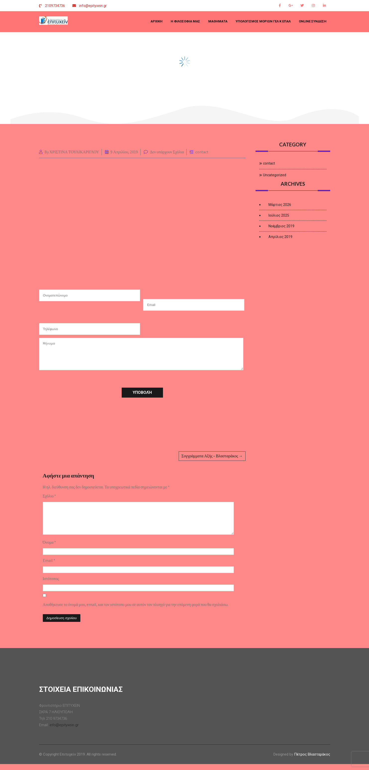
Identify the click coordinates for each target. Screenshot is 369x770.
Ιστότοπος (51, 584)
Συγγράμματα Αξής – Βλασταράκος (212, 456)
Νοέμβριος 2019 (281, 226)
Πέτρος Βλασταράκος (312, 760)
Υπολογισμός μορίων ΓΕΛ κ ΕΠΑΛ (263, 21)
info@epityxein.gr (93, 6)
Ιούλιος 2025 (278, 215)
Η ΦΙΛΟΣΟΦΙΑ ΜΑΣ (185, 21)
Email (49, 566)
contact (201, 152)
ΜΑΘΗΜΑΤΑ (217, 21)
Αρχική (156, 21)
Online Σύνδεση (312, 21)
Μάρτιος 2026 (279, 205)
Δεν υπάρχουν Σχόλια (167, 152)
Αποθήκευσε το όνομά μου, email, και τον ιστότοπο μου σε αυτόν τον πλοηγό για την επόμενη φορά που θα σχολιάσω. (136, 610)
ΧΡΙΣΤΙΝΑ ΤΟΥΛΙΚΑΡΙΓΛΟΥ (74, 152)
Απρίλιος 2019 (280, 237)
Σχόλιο (49, 496)
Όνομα (49, 548)
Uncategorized (274, 175)
